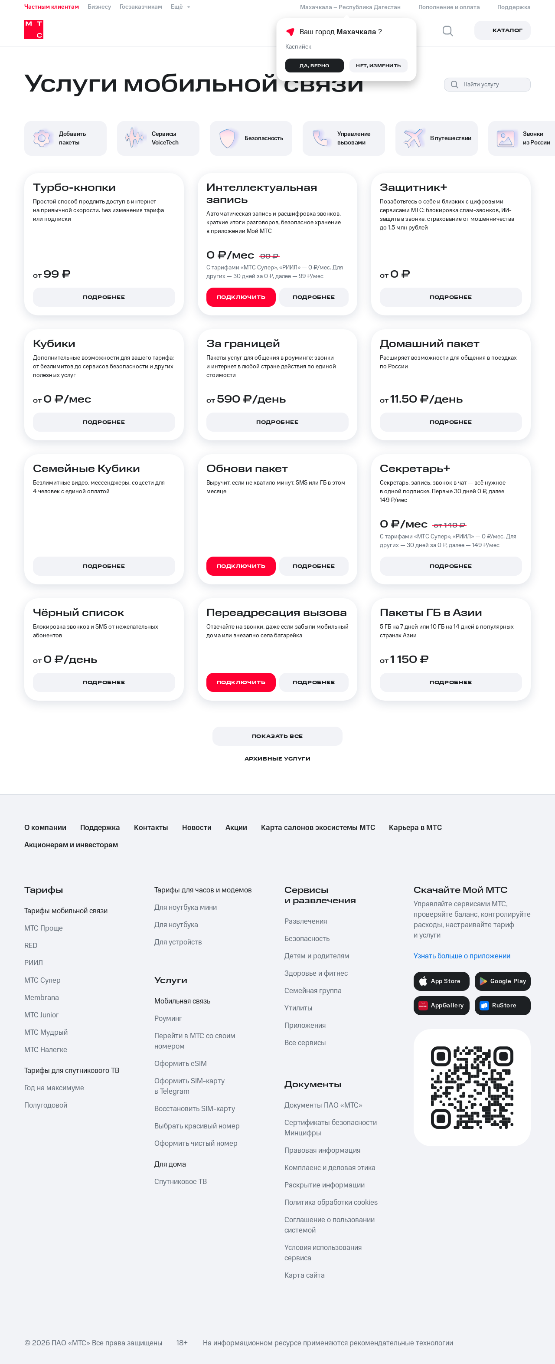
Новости (197, 828)
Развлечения (305, 921)
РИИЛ (33, 963)
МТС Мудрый (46, 1032)
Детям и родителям (316, 956)
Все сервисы (305, 1043)
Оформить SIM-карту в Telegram (189, 1086)
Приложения (305, 1025)
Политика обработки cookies (331, 1202)
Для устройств (178, 942)
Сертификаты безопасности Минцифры (330, 1128)
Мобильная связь (182, 1001)
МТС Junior (41, 1015)
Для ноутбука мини (185, 907)
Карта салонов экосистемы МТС (318, 828)
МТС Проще (43, 928)
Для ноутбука (176, 925)
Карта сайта (304, 1275)
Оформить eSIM (180, 1064)
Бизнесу (99, 7)
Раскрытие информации (324, 1185)
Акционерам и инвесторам (71, 845)
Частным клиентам (51, 7)
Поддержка (100, 828)
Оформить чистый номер (196, 1143)
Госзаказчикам (141, 7)
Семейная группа (313, 991)
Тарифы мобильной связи (66, 911)
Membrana (41, 998)
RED (30, 946)
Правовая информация (322, 1150)
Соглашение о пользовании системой (329, 1225)
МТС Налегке (45, 1050)
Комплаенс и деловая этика (329, 1168)
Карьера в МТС (415, 828)
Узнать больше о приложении (462, 956)
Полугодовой (45, 1105)
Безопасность (307, 939)
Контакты (151, 828)
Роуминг (168, 1018)
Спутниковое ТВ (180, 1182)
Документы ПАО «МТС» (323, 1105)
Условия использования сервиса (323, 1253)
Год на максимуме (54, 1088)
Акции (236, 828)
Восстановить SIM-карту (194, 1109)
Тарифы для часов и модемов (203, 890)
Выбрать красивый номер (197, 1126)
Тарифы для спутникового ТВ (71, 1071)
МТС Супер (42, 980)
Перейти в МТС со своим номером (194, 1041)
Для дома (170, 1164)
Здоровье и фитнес (316, 973)
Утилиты (298, 1008)
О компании (45, 828)
